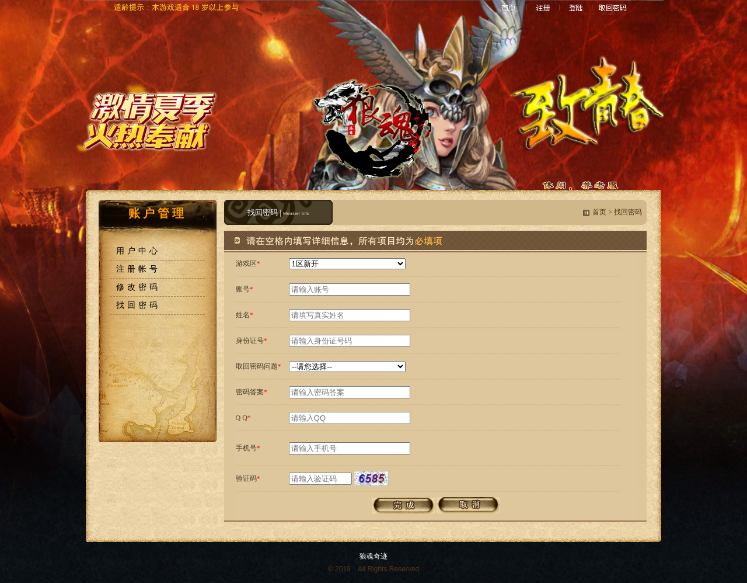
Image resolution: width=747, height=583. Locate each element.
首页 (599, 212)
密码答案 (250, 392)
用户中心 (138, 251)
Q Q (241, 418)
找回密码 (138, 305)
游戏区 (246, 263)
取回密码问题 (257, 366)
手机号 (246, 448)
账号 (243, 289)
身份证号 (250, 340)
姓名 (243, 315)
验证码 (246, 478)
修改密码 (138, 287)
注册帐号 (138, 269)
